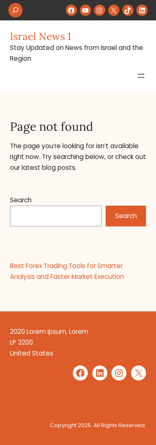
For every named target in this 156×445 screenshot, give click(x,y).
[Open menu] (141, 76)
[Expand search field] (15, 10)
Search (21, 200)
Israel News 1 (40, 36)
